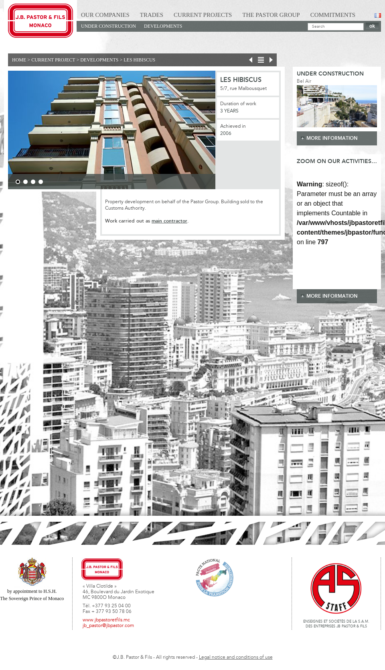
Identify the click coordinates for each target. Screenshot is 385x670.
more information (332, 138)
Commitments (333, 15)
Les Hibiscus (139, 60)
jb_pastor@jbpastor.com (108, 626)
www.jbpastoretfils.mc (106, 620)
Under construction (108, 26)
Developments (163, 26)
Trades (151, 15)
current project (53, 60)
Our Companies (105, 15)
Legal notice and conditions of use (236, 657)
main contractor (169, 221)
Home (19, 60)
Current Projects (203, 15)
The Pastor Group (271, 15)
